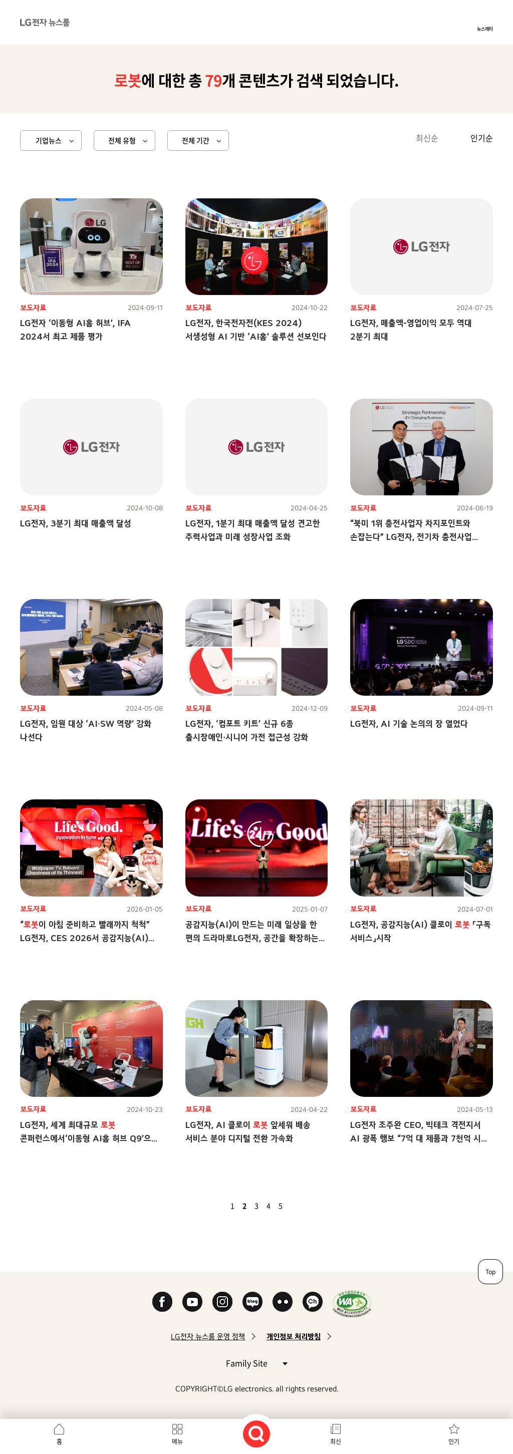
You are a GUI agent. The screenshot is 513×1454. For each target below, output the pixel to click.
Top (490, 1272)
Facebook (162, 1302)
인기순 (481, 138)
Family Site (256, 1362)
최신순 (427, 138)
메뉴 (177, 1441)
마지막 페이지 (310, 1206)
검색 (256, 1433)
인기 (453, 1441)
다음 (298, 1206)
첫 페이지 (203, 1206)
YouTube (192, 1302)
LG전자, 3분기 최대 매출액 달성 (75, 523)
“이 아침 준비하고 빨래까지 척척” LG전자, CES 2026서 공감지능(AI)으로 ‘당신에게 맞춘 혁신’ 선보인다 (85, 938)
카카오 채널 (313, 1302)
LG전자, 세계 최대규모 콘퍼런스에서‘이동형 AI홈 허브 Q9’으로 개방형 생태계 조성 (89, 1138)
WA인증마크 (352, 1303)
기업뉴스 (49, 140)
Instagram (222, 1302)
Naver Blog (252, 1302)
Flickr (283, 1302)
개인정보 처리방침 (294, 1336)
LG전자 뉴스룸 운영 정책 (208, 1336)
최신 (335, 1441)
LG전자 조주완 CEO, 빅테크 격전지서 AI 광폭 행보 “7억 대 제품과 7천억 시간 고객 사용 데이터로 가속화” (419, 1138)
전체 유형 (122, 140)
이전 (215, 1206)
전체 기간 (195, 140)
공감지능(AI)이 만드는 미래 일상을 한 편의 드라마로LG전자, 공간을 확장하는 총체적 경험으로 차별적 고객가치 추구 (252, 938)
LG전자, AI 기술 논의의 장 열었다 (409, 723)
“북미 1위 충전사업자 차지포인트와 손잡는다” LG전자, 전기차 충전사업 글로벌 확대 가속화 (411, 536)
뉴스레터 (485, 29)
